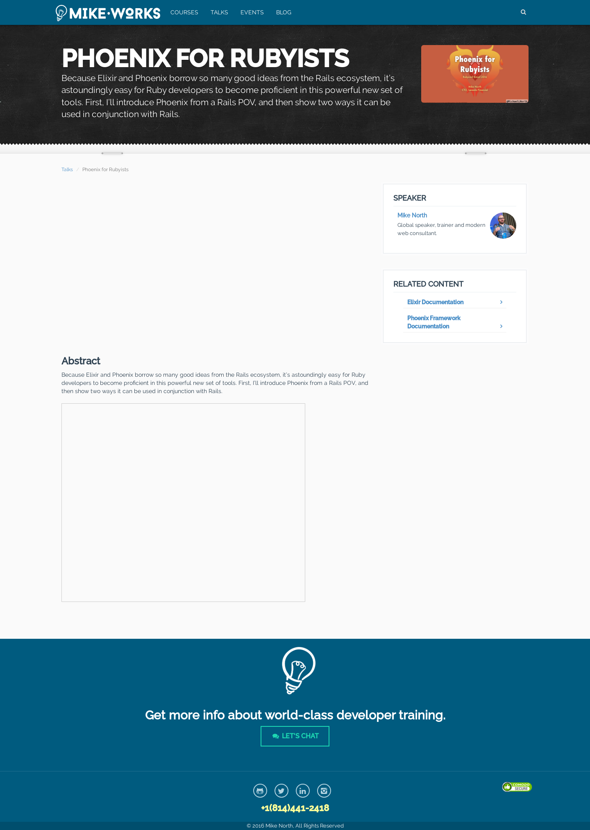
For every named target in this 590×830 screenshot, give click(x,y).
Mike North (412, 215)
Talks (219, 12)
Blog (283, 12)
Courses (184, 12)
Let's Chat (295, 736)
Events (251, 12)
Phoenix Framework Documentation (434, 322)
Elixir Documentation (435, 302)
